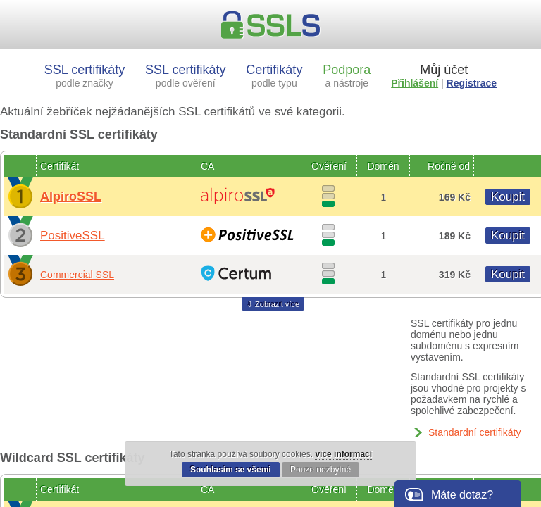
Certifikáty (274, 76)
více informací (343, 454)
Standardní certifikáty (474, 432)
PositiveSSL (72, 235)
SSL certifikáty (84, 76)
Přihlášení (414, 83)
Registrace (472, 83)
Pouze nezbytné (320, 470)
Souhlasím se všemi (230, 470)
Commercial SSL (77, 274)
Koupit (508, 197)
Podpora (347, 76)
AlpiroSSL (70, 196)
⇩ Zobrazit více (273, 304)
